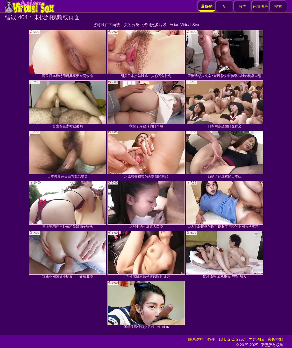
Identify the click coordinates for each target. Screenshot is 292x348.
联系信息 (196, 339)
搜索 (278, 6)
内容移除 (256, 339)
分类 (242, 6)
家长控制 (275, 339)
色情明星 (260, 6)
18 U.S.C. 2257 (232, 339)
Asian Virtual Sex (184, 25)
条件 (211, 339)
